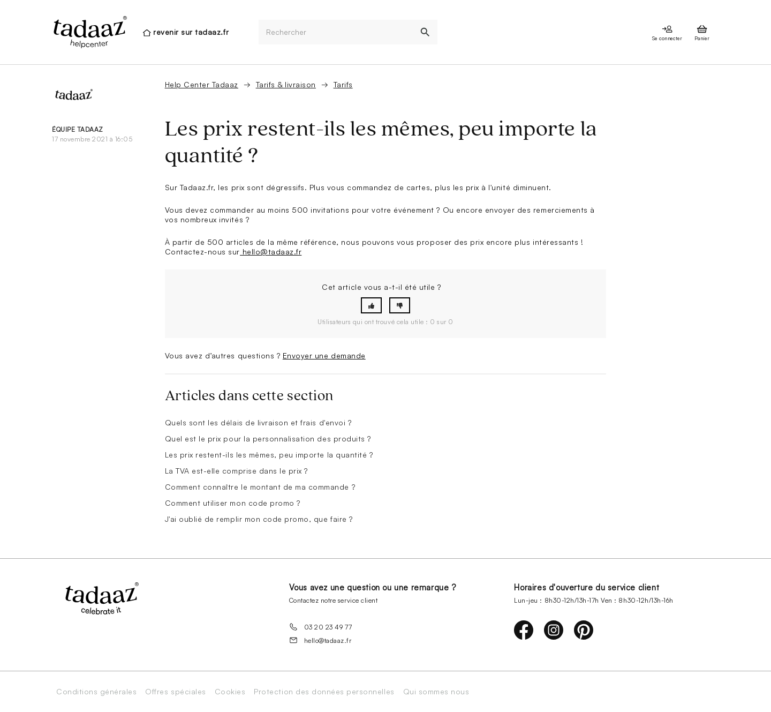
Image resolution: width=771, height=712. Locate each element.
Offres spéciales (175, 691)
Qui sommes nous (436, 691)
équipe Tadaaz (77, 129)
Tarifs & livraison (286, 84)
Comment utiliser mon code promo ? (232, 502)
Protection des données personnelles (324, 691)
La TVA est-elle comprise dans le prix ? (236, 470)
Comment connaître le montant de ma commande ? (260, 486)
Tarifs (343, 84)
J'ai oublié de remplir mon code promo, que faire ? (259, 518)
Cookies (230, 691)
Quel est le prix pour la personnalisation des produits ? (268, 438)
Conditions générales (96, 691)
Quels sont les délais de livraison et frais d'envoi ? (258, 422)
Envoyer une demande (324, 355)
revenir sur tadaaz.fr (191, 31)
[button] (371, 305)
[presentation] (89, 32)
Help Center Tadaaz (201, 84)
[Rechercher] (336, 32)
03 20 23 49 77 (320, 627)
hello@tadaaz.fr (270, 251)
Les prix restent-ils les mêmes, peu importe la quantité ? (269, 454)
